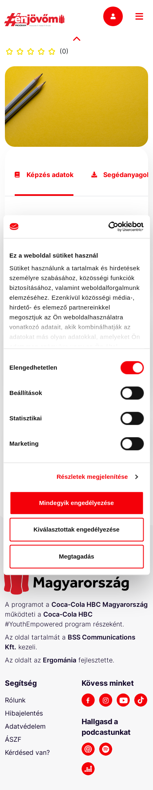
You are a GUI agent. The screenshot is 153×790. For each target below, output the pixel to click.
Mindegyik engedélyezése (76, 502)
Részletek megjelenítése (92, 476)
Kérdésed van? (27, 752)
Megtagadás (76, 556)
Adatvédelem (25, 726)
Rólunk (15, 700)
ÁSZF (13, 739)
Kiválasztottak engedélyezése (76, 529)
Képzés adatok (44, 175)
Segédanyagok (121, 175)
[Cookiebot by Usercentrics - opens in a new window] (109, 226)
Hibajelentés (24, 713)
